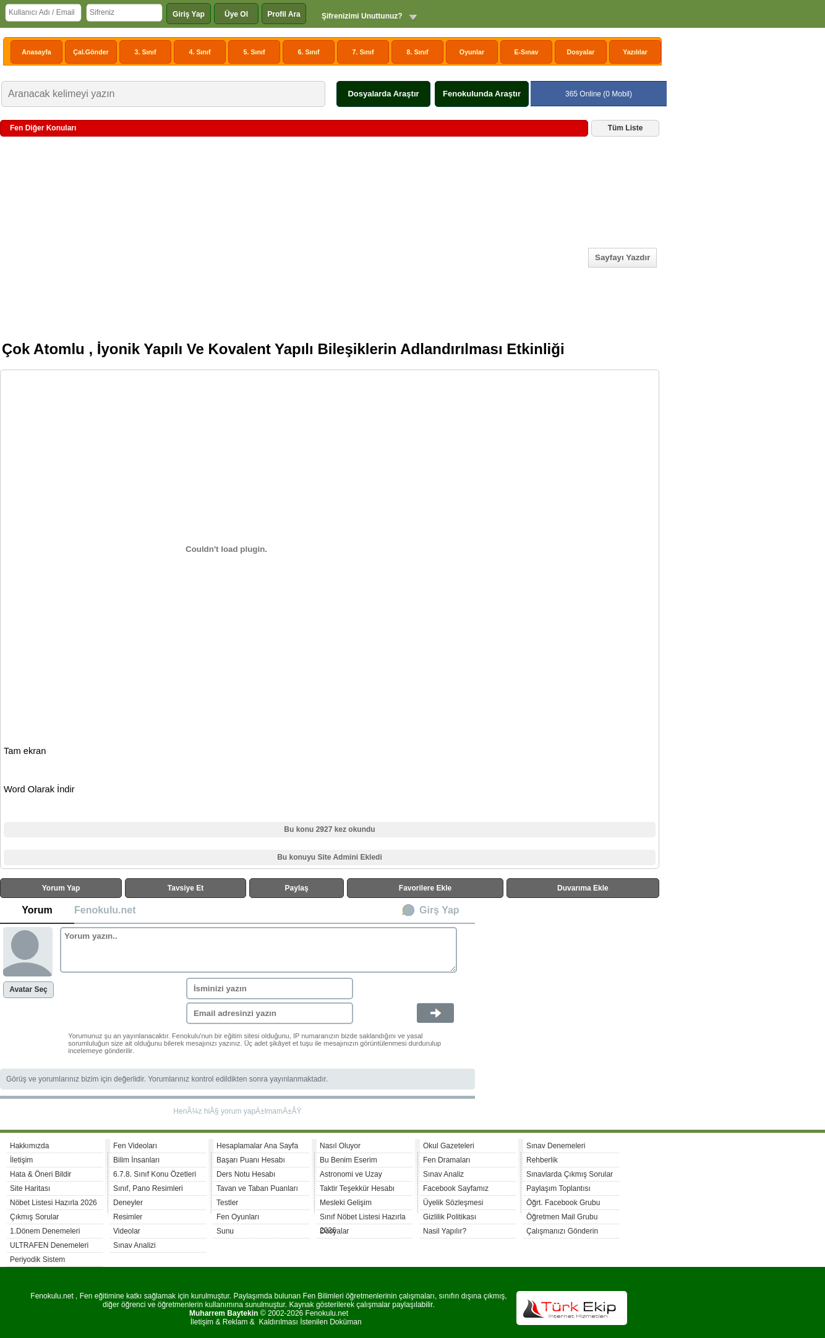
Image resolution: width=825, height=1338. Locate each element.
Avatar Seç (28, 989)
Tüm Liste (625, 128)
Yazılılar (635, 52)
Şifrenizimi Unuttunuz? (362, 16)
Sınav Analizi (134, 1245)
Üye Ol (236, 14)
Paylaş (297, 888)
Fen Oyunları (237, 1217)
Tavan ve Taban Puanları (257, 1188)
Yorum (37, 910)
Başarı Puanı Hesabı (250, 1160)
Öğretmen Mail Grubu (561, 1217)
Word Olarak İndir (39, 789)
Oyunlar (472, 52)
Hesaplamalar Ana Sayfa (257, 1145)
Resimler (127, 1217)
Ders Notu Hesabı (245, 1174)
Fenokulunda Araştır (482, 93)
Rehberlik (542, 1160)
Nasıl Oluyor (340, 1145)
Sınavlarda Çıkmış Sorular (569, 1174)
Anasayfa (36, 52)
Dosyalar (580, 52)
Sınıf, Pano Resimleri (148, 1188)
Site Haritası (30, 1188)
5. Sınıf (254, 52)
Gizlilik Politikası (449, 1217)
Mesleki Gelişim (346, 1202)
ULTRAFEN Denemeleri (49, 1245)
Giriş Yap (189, 14)
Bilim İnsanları (136, 1160)
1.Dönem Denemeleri (45, 1231)
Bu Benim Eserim (348, 1160)
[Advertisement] (294, 244)
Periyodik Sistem (37, 1259)
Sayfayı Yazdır (622, 257)
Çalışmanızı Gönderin (562, 1231)
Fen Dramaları (447, 1160)
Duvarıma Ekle (583, 888)
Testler (227, 1202)
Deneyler (128, 1202)
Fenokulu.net (105, 910)
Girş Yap (439, 910)
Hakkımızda (29, 1145)
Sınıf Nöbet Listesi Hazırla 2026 (363, 1218)
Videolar (126, 1231)
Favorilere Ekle (425, 888)
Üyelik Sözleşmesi (453, 1202)
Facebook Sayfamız (456, 1188)
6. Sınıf (309, 52)
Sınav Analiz (443, 1174)
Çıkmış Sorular (34, 1217)
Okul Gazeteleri (448, 1145)
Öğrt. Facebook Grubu (563, 1202)
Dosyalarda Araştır (383, 93)
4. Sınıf (200, 52)
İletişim (21, 1160)
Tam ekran (25, 751)
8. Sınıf (418, 52)
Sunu (225, 1231)
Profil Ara (284, 14)
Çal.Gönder (90, 52)
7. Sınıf (363, 52)
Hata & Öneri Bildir (40, 1174)
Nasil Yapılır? (444, 1231)
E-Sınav (526, 52)
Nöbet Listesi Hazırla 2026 (53, 1202)
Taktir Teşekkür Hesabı (357, 1188)
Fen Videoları (135, 1145)
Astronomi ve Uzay (351, 1174)
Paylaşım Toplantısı (558, 1188)
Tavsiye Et (185, 888)
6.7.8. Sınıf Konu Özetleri (154, 1174)
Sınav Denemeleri (555, 1145)
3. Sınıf (145, 52)
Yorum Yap (61, 888)
